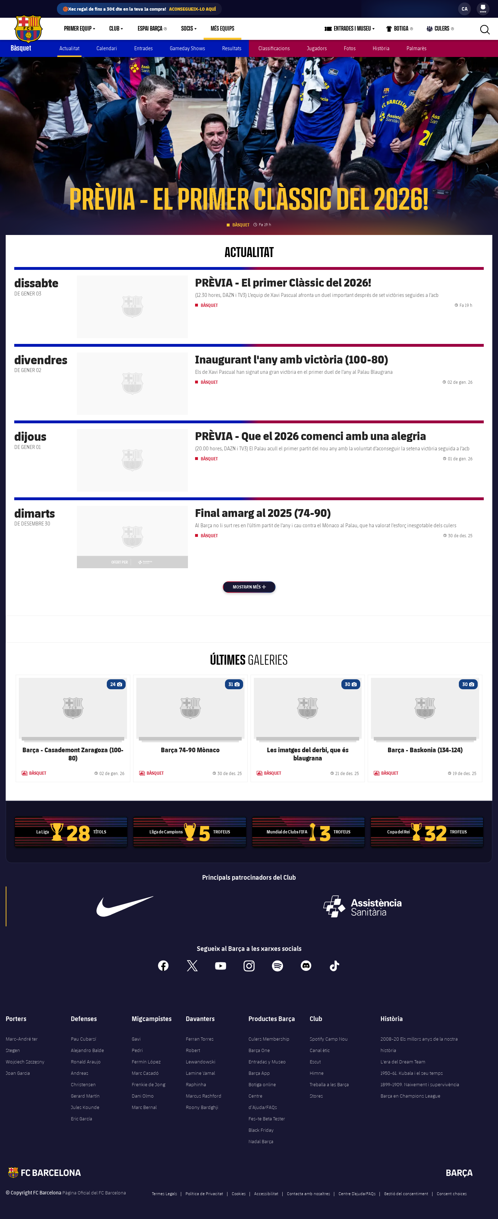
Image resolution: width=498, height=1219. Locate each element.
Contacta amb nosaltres (308, 1193)
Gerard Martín (85, 1096)
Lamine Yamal (200, 1073)
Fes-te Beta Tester (266, 1118)
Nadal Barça (260, 1141)
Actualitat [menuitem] (69, 48)
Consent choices (452, 1193)
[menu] (483, 8)
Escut (315, 1061)
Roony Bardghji (202, 1107)
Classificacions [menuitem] (274, 48)
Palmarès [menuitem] (416, 48)
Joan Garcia (18, 1073)
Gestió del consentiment (406, 1193)
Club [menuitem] (114, 29)
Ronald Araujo (86, 1061)
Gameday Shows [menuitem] (187, 48)
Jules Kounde (85, 1107)
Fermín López (146, 1061)
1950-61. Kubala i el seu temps (412, 1073)
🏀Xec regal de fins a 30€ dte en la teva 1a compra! (139, 8)
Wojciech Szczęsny (25, 1061)
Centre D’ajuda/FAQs (357, 1193)
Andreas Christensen (83, 1078)
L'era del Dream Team (403, 1061)
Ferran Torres (200, 1039)
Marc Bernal (144, 1107)
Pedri (137, 1050)
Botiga (397, 30)
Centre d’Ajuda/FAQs (262, 1101)
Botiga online (262, 1084)
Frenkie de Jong (148, 1084)
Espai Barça (150, 29)
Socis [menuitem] (187, 29)
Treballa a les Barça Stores (329, 1090)
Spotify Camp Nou (329, 1039)
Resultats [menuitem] (231, 48)
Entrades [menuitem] (143, 48)
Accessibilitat (266, 1193)
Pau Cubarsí (83, 1039)
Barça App (259, 1073)
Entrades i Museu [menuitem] (352, 29)
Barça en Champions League (410, 1096)
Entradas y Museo (267, 1061)
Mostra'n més (254, 587)
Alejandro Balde (87, 1050)
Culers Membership (268, 1039)
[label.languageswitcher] (464, 8)
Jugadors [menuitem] (317, 48)
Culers (438, 30)
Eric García (81, 1118)
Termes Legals (164, 1193)
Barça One (259, 1050)
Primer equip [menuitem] (77, 29)
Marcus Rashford (203, 1096)
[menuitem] (483, 7)
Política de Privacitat (204, 1193)
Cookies (239, 1193)
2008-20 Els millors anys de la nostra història (419, 1044)
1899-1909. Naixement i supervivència (420, 1084)
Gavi (136, 1039)
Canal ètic (320, 1050)
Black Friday (261, 1130)
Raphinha (196, 1084)
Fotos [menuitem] (350, 48)
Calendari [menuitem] (106, 48)
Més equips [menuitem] (222, 29)
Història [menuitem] (381, 48)
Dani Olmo (143, 1096)
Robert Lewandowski (200, 1055)
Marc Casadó (145, 1073)
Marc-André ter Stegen (22, 1044)
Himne (317, 1073)
